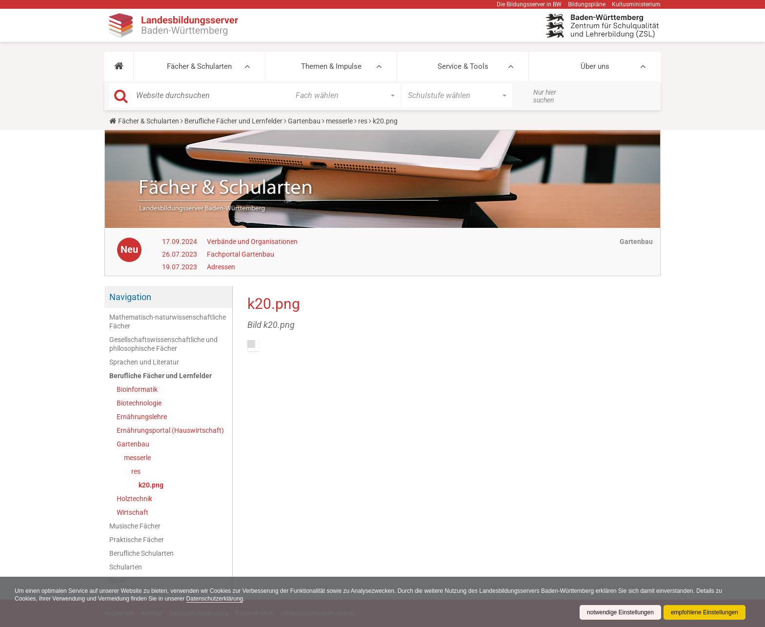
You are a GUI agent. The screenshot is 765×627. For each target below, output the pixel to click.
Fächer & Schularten (199, 66)
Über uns (595, 66)
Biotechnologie (139, 403)
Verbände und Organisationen (252, 241)
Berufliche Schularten (141, 553)
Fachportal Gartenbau (240, 254)
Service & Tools (463, 66)
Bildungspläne (586, 4)
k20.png (151, 485)
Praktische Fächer (136, 540)
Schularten (125, 567)
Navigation (130, 297)
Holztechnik (134, 499)
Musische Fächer (135, 526)
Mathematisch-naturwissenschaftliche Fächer (167, 321)
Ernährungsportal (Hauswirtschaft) (170, 430)
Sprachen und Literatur (144, 362)
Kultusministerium (636, 4)
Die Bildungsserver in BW (529, 4)
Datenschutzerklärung (214, 598)
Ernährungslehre (142, 417)
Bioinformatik (137, 389)
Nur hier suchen (544, 96)
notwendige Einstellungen (620, 612)
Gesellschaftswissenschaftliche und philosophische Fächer (163, 344)
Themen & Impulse (331, 66)
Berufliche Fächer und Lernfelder (233, 121)
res (362, 121)
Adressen (221, 267)
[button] (118, 66)
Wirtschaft (132, 512)
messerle (339, 121)
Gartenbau (304, 121)
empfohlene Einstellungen (704, 612)
